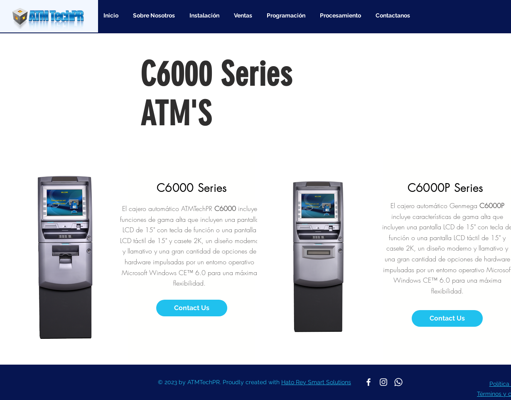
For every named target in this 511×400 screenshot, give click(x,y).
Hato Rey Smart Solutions (316, 382)
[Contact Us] (191, 308)
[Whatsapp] (398, 382)
